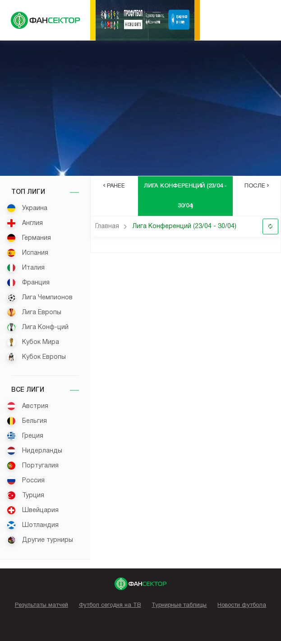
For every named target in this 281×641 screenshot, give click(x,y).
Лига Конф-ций (38, 327)
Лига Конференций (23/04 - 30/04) (184, 226)
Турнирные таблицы (179, 605)
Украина (27, 208)
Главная (107, 226)
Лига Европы (34, 312)
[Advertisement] (140, 108)
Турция (25, 495)
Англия (25, 223)
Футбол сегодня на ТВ (110, 605)
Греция (25, 435)
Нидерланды (34, 450)
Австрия (27, 406)
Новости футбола (241, 605)
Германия (29, 238)
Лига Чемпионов (40, 297)
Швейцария (33, 510)
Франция (28, 282)
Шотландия (33, 525)
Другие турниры (40, 540)
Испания (27, 252)
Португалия (33, 465)
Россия (26, 480)
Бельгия (27, 421)
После (256, 186)
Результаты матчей (41, 605)
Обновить (270, 226)
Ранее (114, 186)
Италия (26, 267)
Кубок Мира (33, 342)
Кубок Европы (36, 357)
